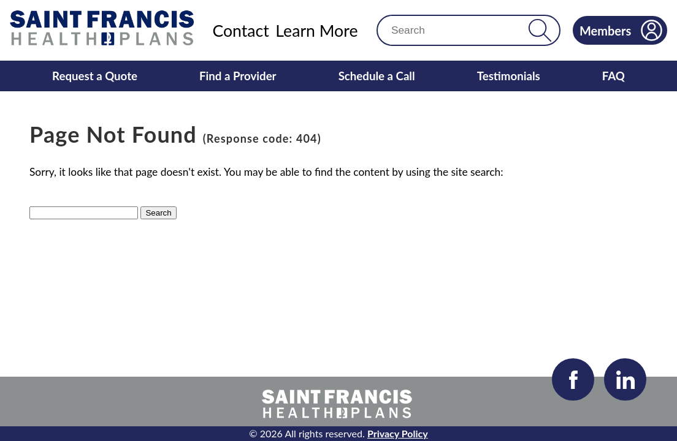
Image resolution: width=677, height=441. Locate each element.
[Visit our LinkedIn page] (625, 379)
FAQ (613, 76)
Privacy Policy (397, 433)
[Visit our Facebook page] (573, 379)
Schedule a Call (376, 76)
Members (620, 30)
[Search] (458, 30)
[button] (540, 30)
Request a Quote (94, 76)
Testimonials (508, 76)
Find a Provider (238, 76)
